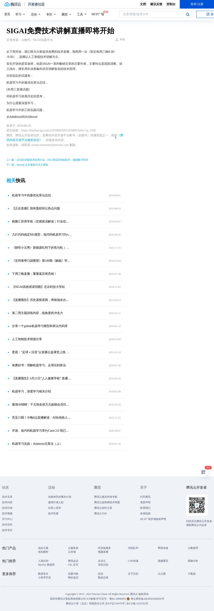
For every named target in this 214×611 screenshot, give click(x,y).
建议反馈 (156, 4)
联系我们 (145, 507)
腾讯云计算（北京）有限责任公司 (85, 603)
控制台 (170, 4)
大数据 (192, 573)
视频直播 (103, 551)
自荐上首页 (54, 507)
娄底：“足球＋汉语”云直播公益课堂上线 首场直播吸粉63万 (41, 352)
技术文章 (7, 496)
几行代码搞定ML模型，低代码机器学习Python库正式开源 (41, 234)
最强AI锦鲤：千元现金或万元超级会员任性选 (41, 404)
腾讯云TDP (100, 513)
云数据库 (193, 547)
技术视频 (7, 513)
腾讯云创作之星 (103, 507)
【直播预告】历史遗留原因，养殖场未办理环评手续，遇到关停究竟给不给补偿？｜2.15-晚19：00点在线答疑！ (41, 300)
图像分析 (193, 560)
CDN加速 (133, 560)
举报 (120, 39)
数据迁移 (103, 577)
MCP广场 (98, 14)
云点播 (162, 573)
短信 (100, 573)
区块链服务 (104, 547)
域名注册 (43, 547)
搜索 (187, 14)
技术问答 (7, 502)
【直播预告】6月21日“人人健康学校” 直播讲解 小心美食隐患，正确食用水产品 (41, 378)
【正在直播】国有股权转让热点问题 (36, 208)
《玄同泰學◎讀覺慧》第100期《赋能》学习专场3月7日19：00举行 (41, 260)
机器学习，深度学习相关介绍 (31, 391)
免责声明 (145, 502)
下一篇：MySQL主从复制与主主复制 (27, 164)
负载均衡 (73, 573)
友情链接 (145, 513)
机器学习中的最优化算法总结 (31, 195)
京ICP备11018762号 (137, 603)
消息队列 (133, 547)
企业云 (102, 560)
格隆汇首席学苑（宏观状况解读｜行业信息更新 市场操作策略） (41, 221)
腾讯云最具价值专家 (105, 496)
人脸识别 (43, 560)
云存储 (72, 551)
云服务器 (73, 547)
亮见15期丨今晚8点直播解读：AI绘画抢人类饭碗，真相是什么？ (41, 417)
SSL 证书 (73, 564)
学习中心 (7, 519)
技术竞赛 (53, 513)
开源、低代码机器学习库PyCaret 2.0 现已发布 (41, 430)
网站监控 (73, 577)
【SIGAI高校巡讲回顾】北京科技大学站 (38, 286)
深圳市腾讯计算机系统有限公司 (68, 598)
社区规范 (145, 496)
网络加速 (163, 547)
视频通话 (163, 560)
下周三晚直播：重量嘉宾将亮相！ (34, 273)
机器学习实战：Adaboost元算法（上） (37, 443)
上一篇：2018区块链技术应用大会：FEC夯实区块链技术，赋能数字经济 (47, 159)
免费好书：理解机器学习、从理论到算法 (39, 365)
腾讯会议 (73, 560)
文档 (143, 4)
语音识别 (103, 564)
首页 (7, 14)
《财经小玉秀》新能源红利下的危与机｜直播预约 (41, 247)
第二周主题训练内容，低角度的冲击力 (37, 313)
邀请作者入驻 (56, 502)
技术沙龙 (7, 507)
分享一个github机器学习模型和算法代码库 (40, 326)
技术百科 (7, 524)
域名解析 (43, 551)
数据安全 (43, 573)
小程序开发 (44, 577)
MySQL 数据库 (46, 564)
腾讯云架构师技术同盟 (107, 502)
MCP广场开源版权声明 (153, 519)
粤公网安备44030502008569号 (147, 598)
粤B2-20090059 (118, 598)
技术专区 (7, 530)
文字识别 (133, 573)
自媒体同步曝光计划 (59, 496)
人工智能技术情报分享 (27, 339)
